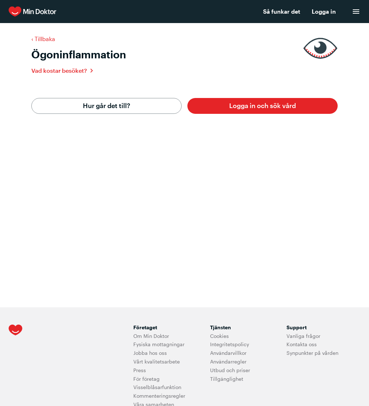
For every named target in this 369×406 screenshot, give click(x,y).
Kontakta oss (301, 344)
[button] (262, 106)
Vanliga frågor (303, 336)
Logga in (324, 11)
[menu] (356, 11)
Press (139, 370)
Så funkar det (281, 11)
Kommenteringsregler (159, 396)
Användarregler (228, 361)
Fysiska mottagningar (158, 344)
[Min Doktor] (116, 11)
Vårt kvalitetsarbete (156, 361)
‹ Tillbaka (43, 38)
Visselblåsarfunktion (157, 387)
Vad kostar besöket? (59, 70)
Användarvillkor (228, 353)
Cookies (219, 336)
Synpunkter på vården (312, 353)
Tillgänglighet (226, 379)
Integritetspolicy (229, 344)
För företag (146, 379)
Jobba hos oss (150, 353)
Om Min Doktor (151, 336)
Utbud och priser (230, 370)
